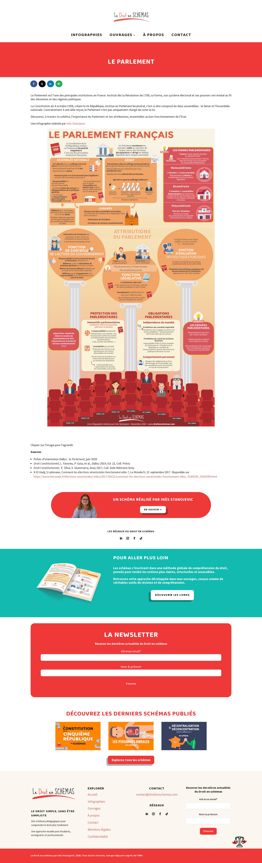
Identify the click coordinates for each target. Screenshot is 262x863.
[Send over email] (59, 83)
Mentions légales (99, 829)
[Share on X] (42, 83)
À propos (153, 36)
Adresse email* (131, 651)
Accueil (92, 794)
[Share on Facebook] (34, 83)
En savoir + (153, 509)
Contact (181, 36)
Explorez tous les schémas (131, 760)
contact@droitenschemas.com (157, 794)
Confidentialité (98, 837)
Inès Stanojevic (75, 123)
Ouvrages (121, 36)
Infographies (86, 36)
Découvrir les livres (172, 595)
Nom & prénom (131, 667)
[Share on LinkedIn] (50, 83)
